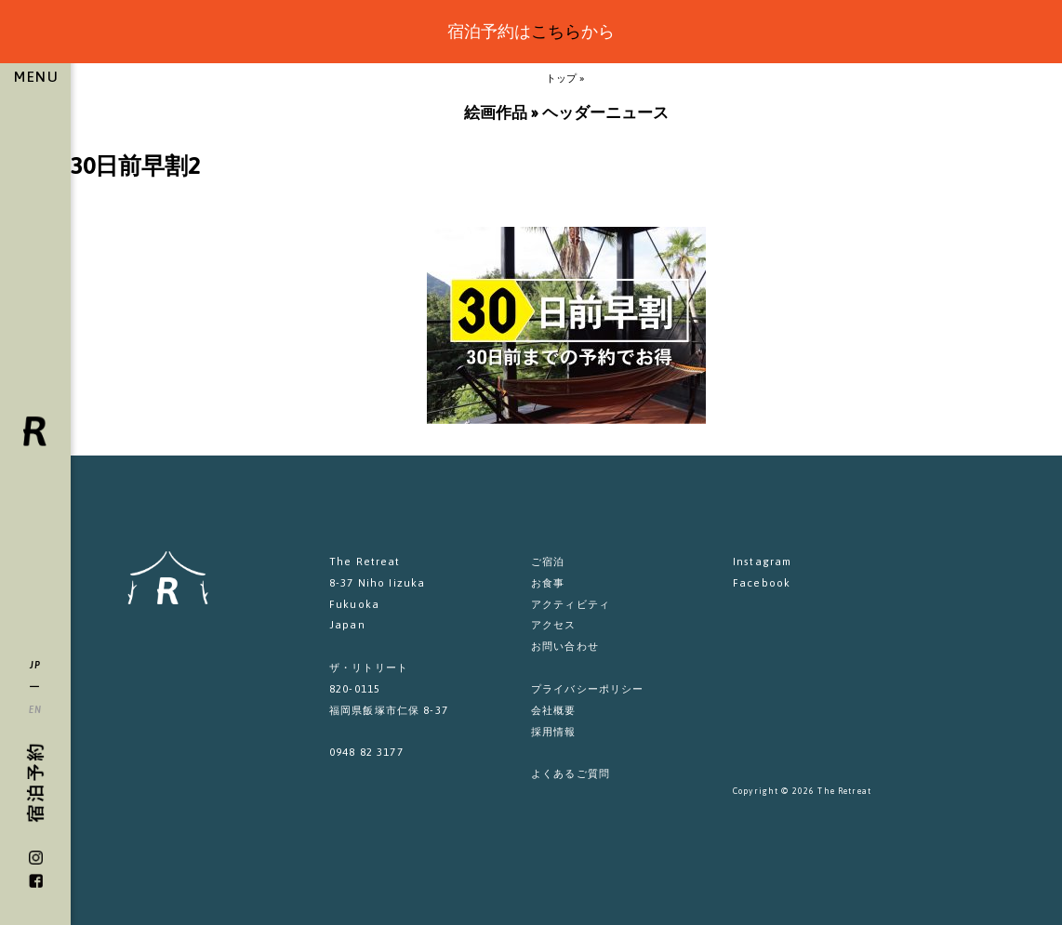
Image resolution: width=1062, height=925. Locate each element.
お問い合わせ (565, 646)
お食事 (547, 582)
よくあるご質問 (570, 773)
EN (36, 709)
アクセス (554, 624)
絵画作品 (495, 112)
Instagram (762, 561)
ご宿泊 (547, 561)
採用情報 (554, 731)
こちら (556, 31)
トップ (561, 78)
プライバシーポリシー (587, 688)
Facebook (761, 582)
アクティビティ (570, 604)
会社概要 (554, 710)
